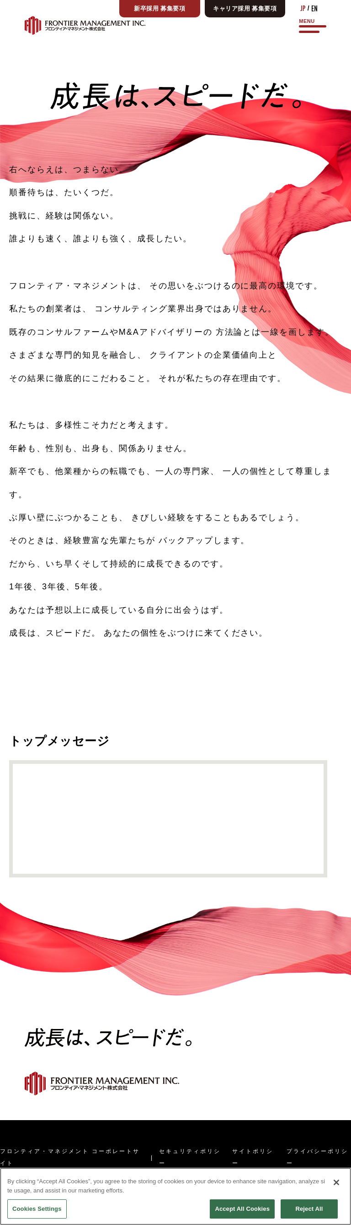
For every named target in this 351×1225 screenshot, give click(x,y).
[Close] (336, 1203)
